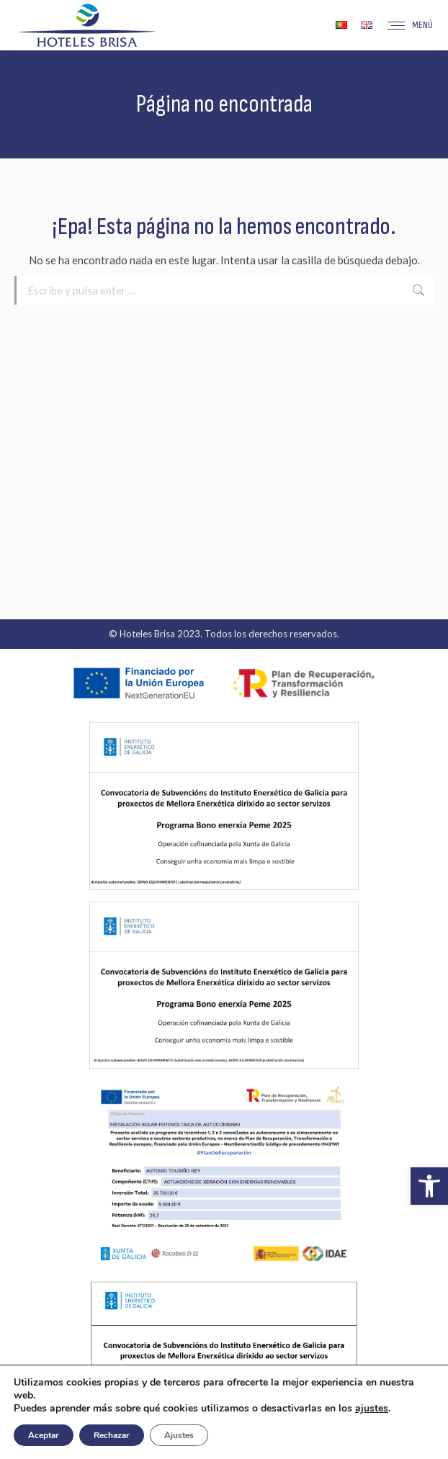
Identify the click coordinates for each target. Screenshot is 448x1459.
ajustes (371, 1408)
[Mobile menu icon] (410, 25)
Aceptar (43, 1435)
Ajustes (179, 1435)
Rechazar (112, 1435)
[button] (429, 1186)
